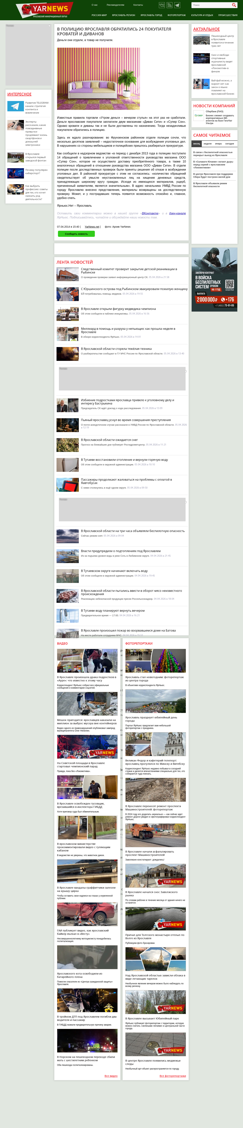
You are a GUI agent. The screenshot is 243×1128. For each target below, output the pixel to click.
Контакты (138, 5)
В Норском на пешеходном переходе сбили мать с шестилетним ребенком (86, 1058)
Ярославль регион (123, 15)
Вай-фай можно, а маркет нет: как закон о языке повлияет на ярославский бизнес (222, 87)
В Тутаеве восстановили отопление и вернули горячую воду (124, 459)
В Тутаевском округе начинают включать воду (114, 570)
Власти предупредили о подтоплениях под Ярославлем (121, 551)
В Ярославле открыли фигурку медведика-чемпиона (118, 308)
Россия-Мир (99, 15)
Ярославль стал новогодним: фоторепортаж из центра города (154, 678)
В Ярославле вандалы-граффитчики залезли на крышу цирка (86, 889)
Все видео (111, 1076)
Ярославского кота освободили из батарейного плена (79, 975)
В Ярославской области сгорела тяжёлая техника (116, 348)
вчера (218, 143)
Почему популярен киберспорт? (36, 171)
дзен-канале (177, 213)
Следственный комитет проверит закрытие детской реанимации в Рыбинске (129, 270)
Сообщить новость (76, 233)
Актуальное (206, 29)
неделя (208, 143)
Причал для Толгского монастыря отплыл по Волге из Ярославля (154, 936)
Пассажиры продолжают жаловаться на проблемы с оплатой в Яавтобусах (126, 481)
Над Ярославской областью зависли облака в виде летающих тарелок (155, 977)
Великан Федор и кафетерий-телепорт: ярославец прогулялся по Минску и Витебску (155, 762)
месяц (196, 143)
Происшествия (227, 15)
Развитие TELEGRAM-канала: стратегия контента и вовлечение (37, 107)
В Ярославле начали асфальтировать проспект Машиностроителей (149, 853)
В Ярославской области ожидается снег (109, 439)
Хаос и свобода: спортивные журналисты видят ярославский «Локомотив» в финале (222, 63)
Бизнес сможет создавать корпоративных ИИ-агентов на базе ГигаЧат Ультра (220, 119)
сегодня (229, 143)
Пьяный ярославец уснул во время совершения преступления (126, 420)
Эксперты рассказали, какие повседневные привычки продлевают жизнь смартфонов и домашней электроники (36, 133)
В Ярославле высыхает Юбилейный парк (152, 1018)
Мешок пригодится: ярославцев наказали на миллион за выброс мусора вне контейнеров (87, 721)
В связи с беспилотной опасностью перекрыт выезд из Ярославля (213, 154)
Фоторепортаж (177, 15)
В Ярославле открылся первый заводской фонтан (35, 157)
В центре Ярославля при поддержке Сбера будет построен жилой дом (213, 175)
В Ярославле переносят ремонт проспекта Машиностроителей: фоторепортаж (153, 807)
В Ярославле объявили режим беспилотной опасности (210, 185)
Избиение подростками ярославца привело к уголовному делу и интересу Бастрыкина (127, 401)
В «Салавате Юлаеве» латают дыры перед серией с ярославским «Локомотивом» (213, 164)
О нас (95, 5)
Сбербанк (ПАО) (214, 111)
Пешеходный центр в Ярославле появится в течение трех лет (222, 40)
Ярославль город (151, 15)
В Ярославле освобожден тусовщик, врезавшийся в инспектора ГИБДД (81, 805)
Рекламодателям (115, 5)
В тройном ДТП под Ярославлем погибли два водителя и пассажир (87, 1018)
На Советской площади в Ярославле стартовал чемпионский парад (81, 764)
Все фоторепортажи (173, 1076)
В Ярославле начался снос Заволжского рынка (151, 893)
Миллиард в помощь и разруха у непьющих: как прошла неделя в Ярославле (128, 330)
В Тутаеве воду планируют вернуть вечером (113, 610)
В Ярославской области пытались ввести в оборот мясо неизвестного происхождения (131, 592)
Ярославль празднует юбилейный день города (151, 719)
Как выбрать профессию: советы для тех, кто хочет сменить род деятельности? (36, 192)
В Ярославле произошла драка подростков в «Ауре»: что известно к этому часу (86, 678)
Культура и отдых (202, 15)
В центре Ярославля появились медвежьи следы (152, 1062)
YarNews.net (92, 226)
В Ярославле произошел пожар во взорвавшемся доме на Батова (128, 630)
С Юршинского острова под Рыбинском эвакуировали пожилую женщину (134, 289)
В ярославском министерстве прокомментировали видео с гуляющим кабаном (83, 847)
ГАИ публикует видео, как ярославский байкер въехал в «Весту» (83, 932)
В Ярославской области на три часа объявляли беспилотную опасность (133, 531)
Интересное (19, 94)
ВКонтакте (150, 213)
